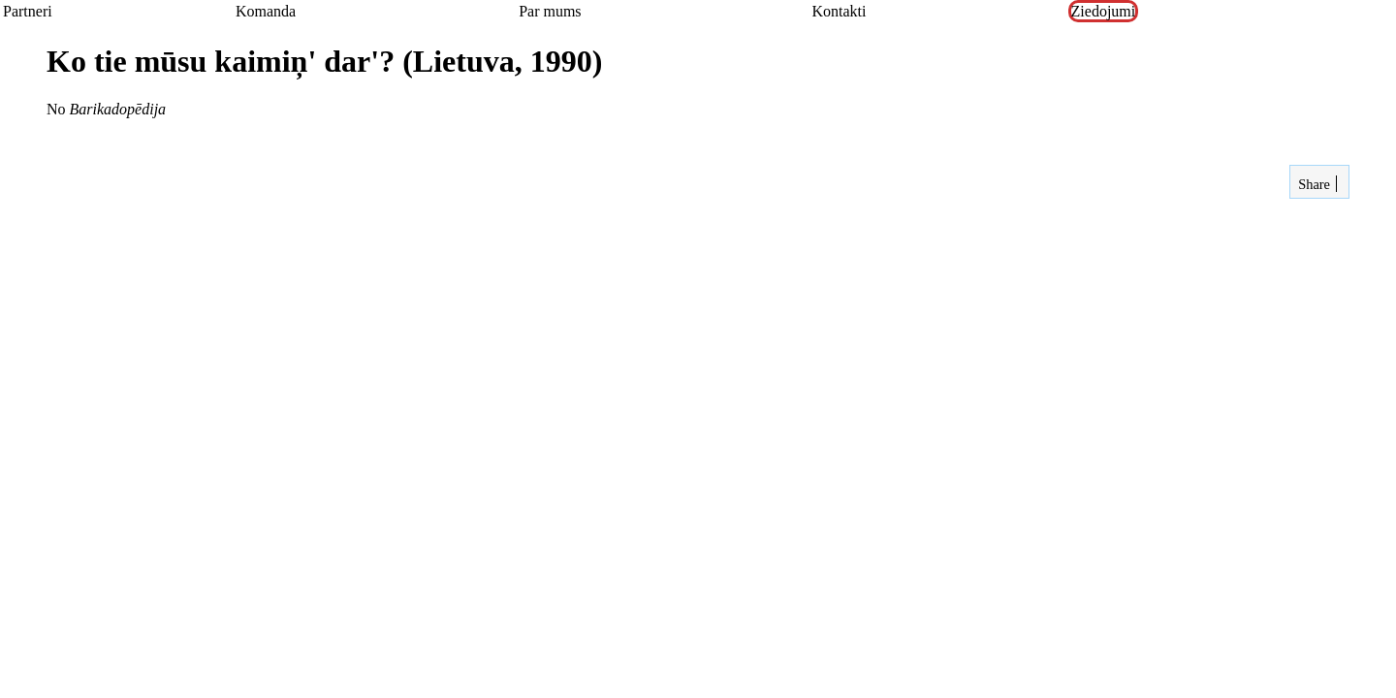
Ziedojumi (1103, 11)
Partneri (27, 11)
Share (1312, 184)
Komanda (266, 11)
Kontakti (838, 11)
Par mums (550, 11)
